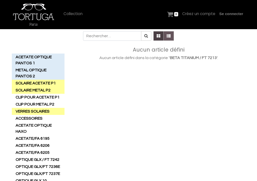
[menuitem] (73, 14)
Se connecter (231, 14)
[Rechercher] (146, 36)
